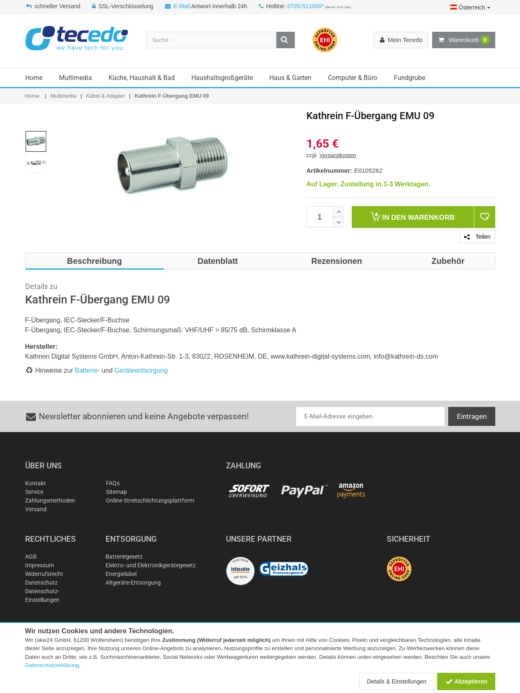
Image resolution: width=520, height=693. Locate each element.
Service (34, 492)
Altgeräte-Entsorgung (133, 582)
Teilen (477, 236)
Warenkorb (463, 40)
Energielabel (121, 574)
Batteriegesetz (124, 556)
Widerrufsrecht (44, 574)
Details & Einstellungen (396, 681)
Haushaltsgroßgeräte (222, 78)
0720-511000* (305, 6)
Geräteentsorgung (141, 370)
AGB (31, 556)
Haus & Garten (290, 78)
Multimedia (75, 78)
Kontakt (35, 483)
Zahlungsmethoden (50, 500)
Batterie (86, 370)
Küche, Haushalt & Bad (141, 78)
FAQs (113, 483)
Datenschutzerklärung (52, 665)
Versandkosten (338, 155)
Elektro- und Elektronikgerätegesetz (151, 565)
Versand (36, 509)
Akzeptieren (466, 681)
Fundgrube (409, 78)
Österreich (470, 7)
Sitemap (116, 492)
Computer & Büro (352, 78)
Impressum (39, 565)
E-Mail (182, 6)
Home (33, 78)
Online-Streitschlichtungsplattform (150, 500)
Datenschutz (41, 582)
